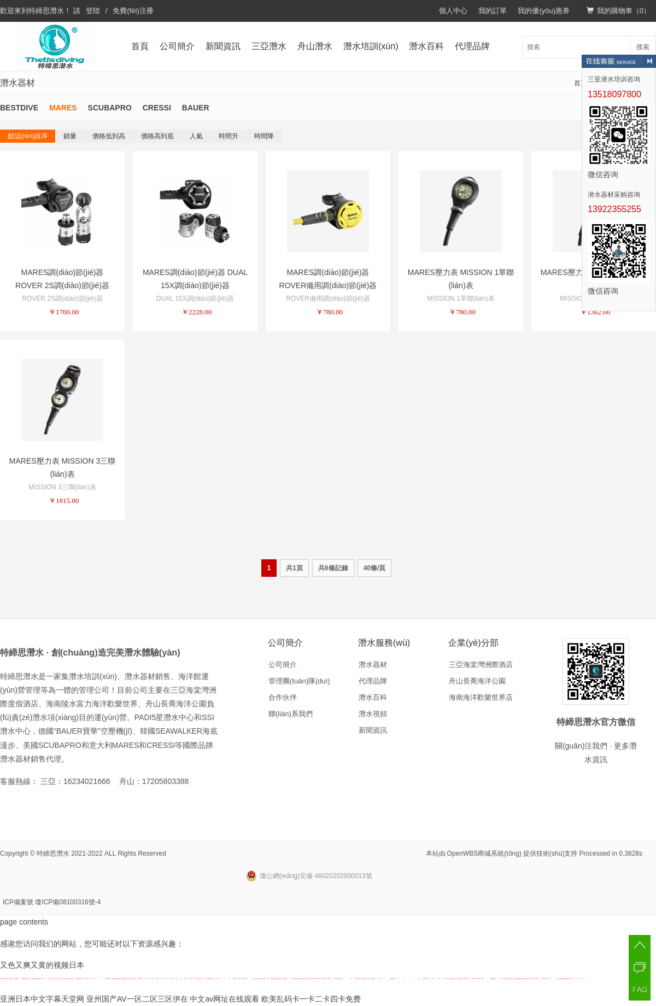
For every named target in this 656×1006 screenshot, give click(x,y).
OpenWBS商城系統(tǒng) (484, 853)
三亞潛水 (268, 46)
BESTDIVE (19, 107)
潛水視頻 (373, 714)
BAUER (195, 107)
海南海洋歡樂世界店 (481, 697)
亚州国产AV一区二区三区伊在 (137, 999)
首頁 (140, 46)
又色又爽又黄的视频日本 (42, 965)
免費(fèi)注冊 (133, 11)
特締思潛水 (46, 11)
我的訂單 (492, 11)
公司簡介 (177, 46)
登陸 (93, 11)
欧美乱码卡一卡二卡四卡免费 (311, 999)
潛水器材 (373, 664)
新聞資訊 (223, 46)
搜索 (642, 47)
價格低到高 (108, 136)
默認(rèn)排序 (28, 136)
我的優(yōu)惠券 (544, 11)
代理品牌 (472, 46)
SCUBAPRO (110, 107)
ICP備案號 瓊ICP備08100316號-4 (52, 902)
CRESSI (157, 107)
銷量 (70, 136)
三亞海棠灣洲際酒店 (481, 664)
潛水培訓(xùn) (370, 46)
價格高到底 (157, 136)
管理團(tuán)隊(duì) (299, 681)
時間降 (264, 136)
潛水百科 (426, 46)
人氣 (196, 136)
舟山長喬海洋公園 (477, 681)
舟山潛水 (314, 46)
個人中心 (453, 11)
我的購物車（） (619, 11)
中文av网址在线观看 (224, 999)
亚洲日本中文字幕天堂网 (42, 999)
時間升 (228, 136)
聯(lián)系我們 (290, 714)
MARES (63, 107)
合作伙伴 (282, 697)
